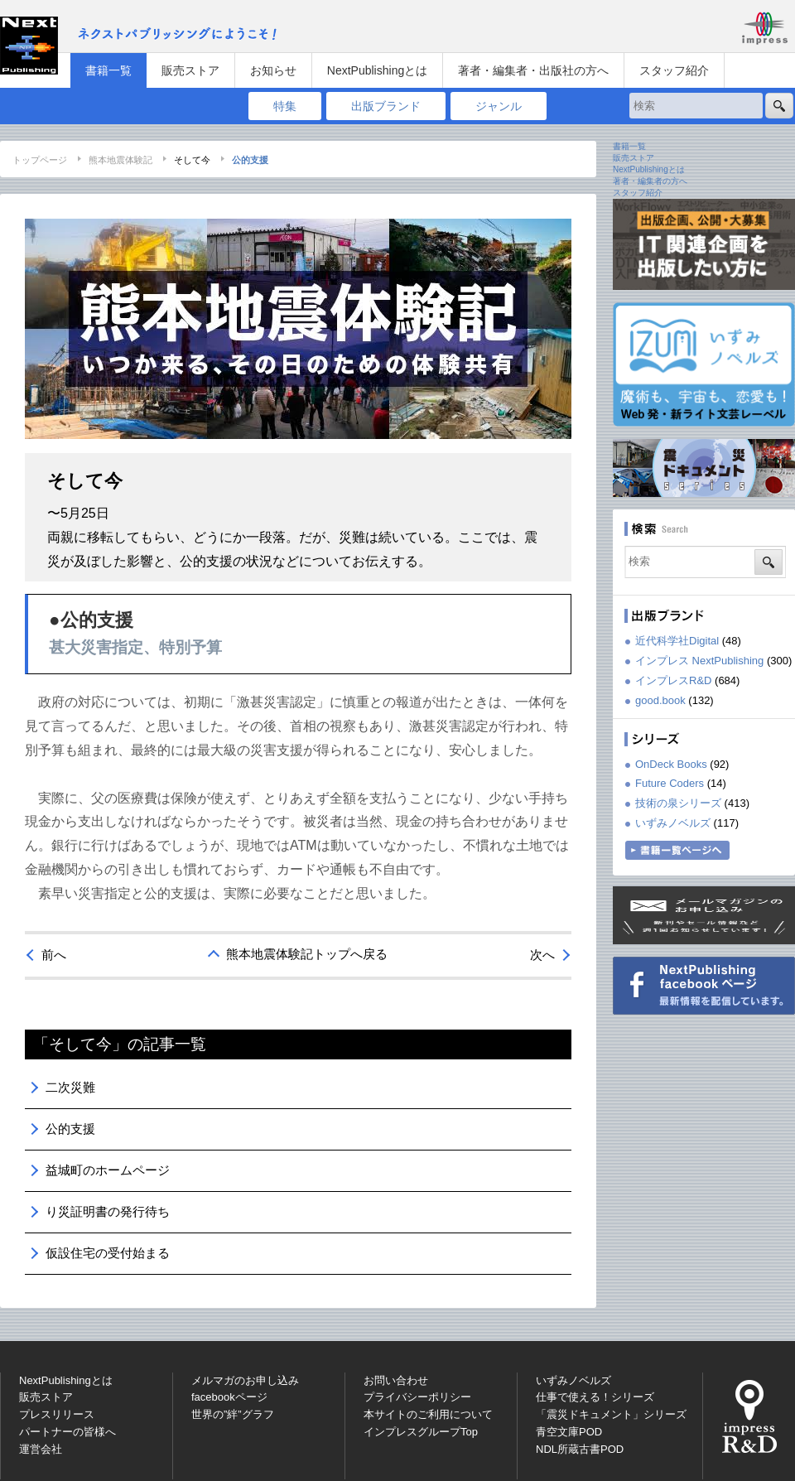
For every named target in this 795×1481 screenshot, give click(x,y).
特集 (284, 106)
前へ (53, 955)
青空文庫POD (569, 1432)
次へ (542, 955)
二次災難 (70, 1087)
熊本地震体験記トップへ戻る (307, 954)
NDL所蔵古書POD (580, 1449)
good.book (660, 700)
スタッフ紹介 (674, 70)
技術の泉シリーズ (678, 803)
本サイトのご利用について (428, 1414)
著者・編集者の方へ (650, 181)
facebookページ (229, 1397)
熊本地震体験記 (120, 160)
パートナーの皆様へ (67, 1432)
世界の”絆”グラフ (232, 1414)
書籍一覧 (108, 70)
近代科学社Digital (677, 640)
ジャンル (498, 106)
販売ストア (190, 70)
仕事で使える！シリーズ (595, 1397)
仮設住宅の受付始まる (108, 1253)
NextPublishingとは (377, 70)
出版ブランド (386, 106)
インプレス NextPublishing (699, 660)
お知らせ (273, 70)
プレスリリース (56, 1414)
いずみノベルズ (673, 823)
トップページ (39, 160)
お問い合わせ (396, 1380)
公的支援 (70, 1129)
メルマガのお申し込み (245, 1380)
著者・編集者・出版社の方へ (533, 70)
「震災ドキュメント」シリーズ (611, 1414)
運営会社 (40, 1449)
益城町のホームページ (108, 1170)
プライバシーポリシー (417, 1397)
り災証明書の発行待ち (108, 1211)
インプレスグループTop (421, 1432)
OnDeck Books (671, 764)
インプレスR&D (673, 680)
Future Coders (669, 783)
